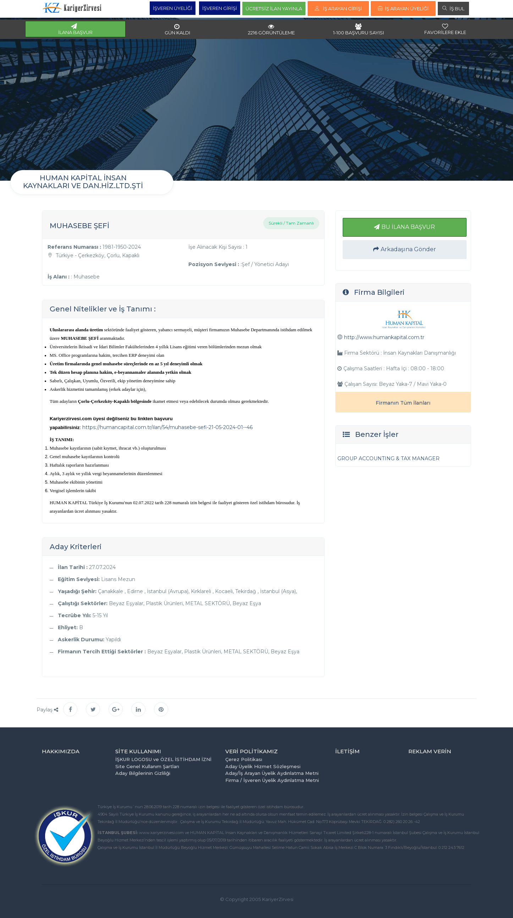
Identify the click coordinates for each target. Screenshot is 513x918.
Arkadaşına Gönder (404, 249)
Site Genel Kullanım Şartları (147, 766)
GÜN (177, 29)
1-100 (358, 29)
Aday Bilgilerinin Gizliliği (142, 773)
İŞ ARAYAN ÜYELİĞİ (403, 8)
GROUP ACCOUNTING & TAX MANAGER (388, 458)
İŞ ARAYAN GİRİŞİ (338, 8)
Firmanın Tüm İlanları (403, 403)
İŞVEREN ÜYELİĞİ (172, 8)
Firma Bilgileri (379, 292)
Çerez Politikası (243, 759)
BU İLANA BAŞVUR (404, 227)
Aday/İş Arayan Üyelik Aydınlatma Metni (272, 773)
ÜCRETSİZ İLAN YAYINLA (274, 8)
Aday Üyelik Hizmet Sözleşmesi (262, 766)
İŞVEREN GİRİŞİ (219, 8)
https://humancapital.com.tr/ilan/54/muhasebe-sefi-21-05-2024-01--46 (167, 427)
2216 (271, 29)
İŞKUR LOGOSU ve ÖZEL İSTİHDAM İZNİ (163, 759)
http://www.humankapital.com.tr (384, 337)
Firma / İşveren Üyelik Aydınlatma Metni (272, 780)
